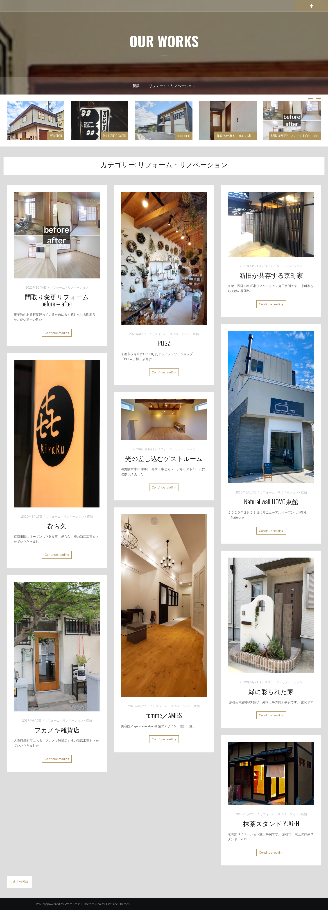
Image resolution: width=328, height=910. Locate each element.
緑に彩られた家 (271, 691)
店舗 (196, 334)
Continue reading (57, 333)
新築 (136, 85)
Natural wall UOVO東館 (271, 501)
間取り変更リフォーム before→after (295, 135)
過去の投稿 (20, 882)
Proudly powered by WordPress (58, 904)
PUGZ (164, 343)
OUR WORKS (164, 40)
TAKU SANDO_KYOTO (114, 135)
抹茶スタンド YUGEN (271, 823)
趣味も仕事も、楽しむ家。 (235, 135)
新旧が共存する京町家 (271, 275)
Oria (98, 904)
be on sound (183, 135)
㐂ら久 (56, 525)
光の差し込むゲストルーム (164, 458)
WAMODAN (56, 135)
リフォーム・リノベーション (172, 85)
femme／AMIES (164, 715)
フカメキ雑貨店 (56, 729)
